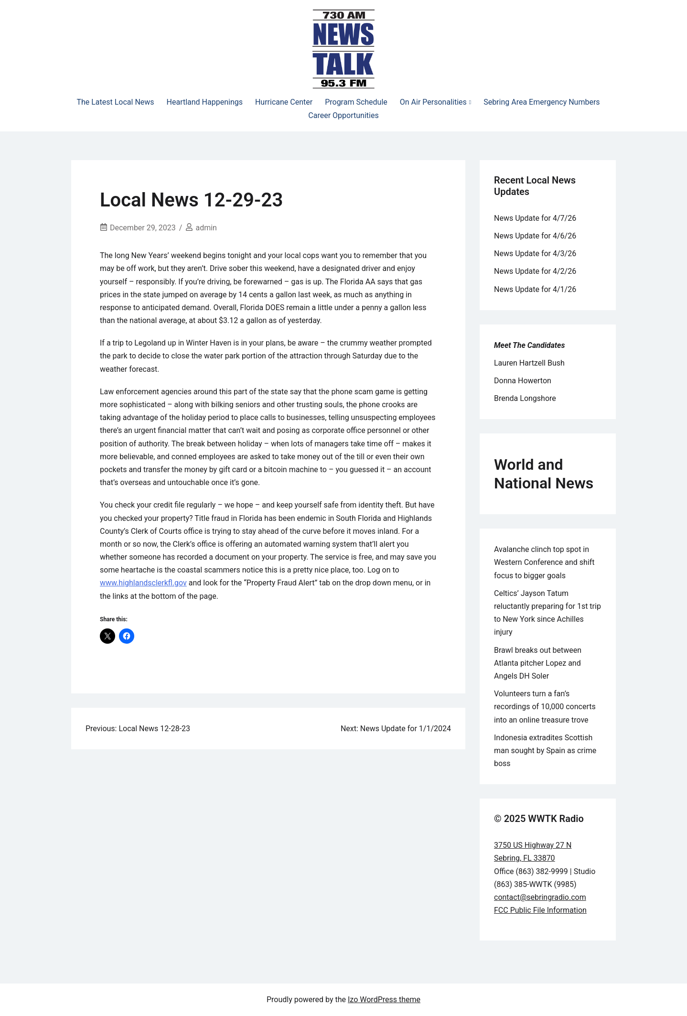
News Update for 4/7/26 (535, 218)
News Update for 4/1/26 (535, 289)
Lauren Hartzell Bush (529, 362)
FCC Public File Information (540, 910)
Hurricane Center (283, 102)
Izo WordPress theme (384, 999)
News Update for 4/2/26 (535, 271)
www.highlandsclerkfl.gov (143, 582)
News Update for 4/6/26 (535, 235)
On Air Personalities (433, 102)
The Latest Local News (115, 102)
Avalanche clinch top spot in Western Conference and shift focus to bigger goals (544, 562)
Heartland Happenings (205, 102)
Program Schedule (356, 102)
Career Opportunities (343, 115)
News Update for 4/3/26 (535, 253)
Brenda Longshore (525, 398)
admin (205, 227)
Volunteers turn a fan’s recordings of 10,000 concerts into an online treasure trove (545, 706)
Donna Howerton (522, 380)
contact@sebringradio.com (540, 897)
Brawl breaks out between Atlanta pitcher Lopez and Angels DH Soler (537, 663)
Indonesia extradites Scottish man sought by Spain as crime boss (545, 750)
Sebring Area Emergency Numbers (541, 102)
